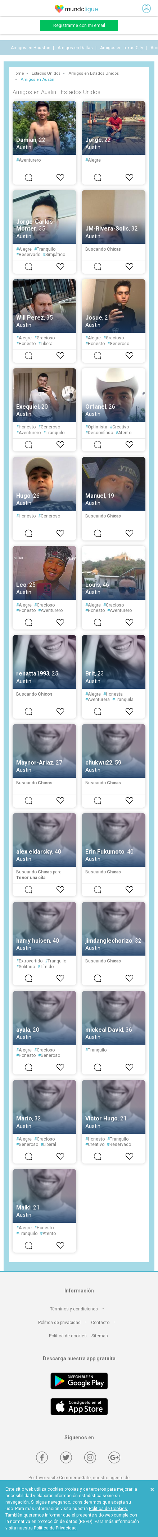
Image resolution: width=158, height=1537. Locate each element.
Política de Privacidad (55, 1528)
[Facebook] (42, 1457)
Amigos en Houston (30, 47)
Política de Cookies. (108, 1508)
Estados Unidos (46, 73)
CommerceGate (75, 1477)
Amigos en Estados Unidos (93, 73)
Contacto (100, 1322)
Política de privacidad (59, 1322)
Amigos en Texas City (121, 47)
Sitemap (99, 1335)
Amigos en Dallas (75, 47)
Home (18, 73)
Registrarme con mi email (79, 25)
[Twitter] (66, 1457)
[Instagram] (90, 1457)
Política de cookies (68, 1335)
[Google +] (114, 1457)
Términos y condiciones (74, 1308)
